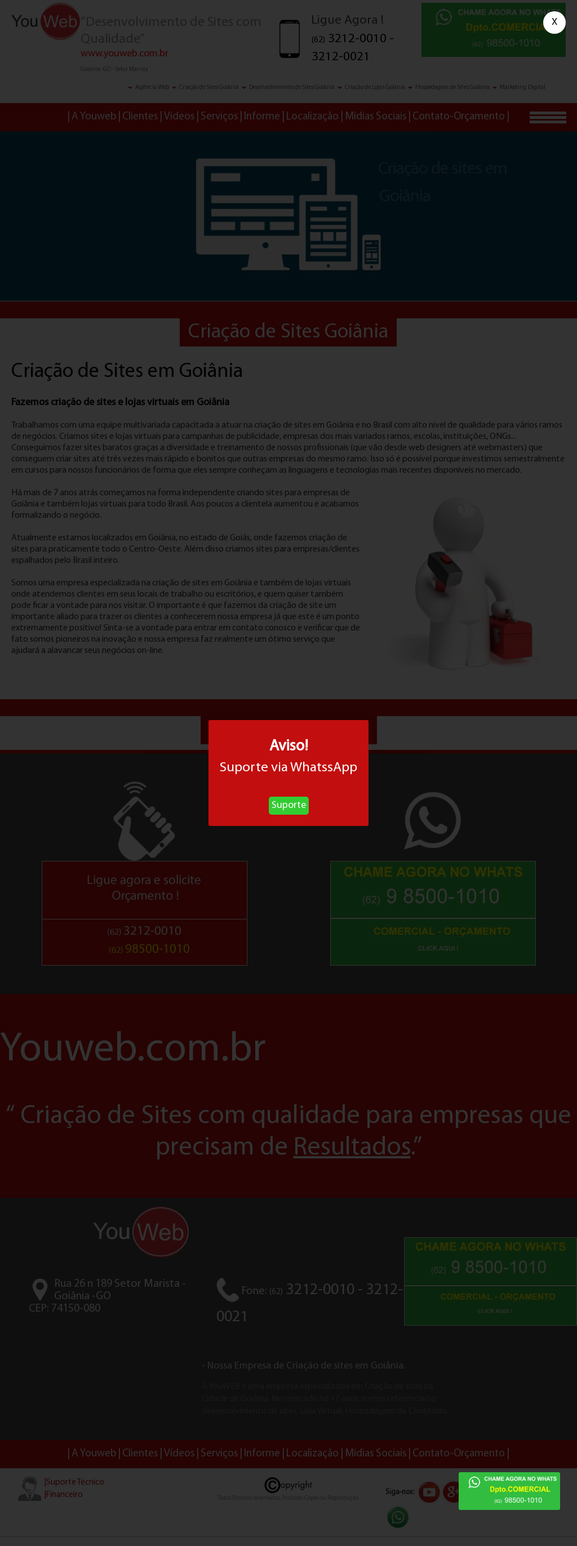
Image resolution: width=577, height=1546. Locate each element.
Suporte (289, 805)
